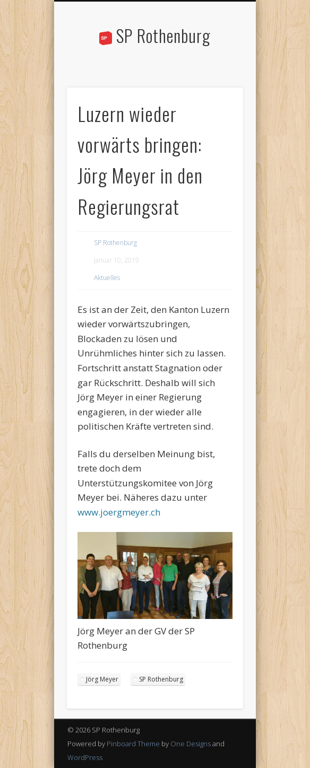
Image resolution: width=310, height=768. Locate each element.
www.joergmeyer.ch (119, 512)
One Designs (190, 743)
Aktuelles (107, 277)
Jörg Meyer (102, 679)
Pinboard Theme (133, 743)
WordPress (84, 757)
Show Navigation (217, 94)
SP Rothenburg (163, 35)
